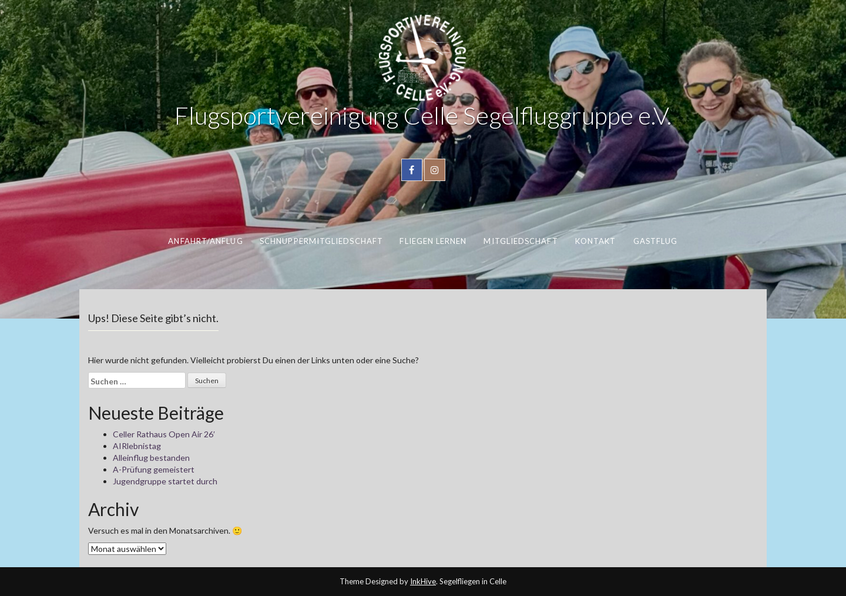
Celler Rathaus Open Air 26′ (164, 434)
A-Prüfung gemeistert (153, 469)
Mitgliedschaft (521, 241)
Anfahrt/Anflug (205, 241)
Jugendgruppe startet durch (165, 481)
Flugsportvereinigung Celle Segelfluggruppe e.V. (423, 115)
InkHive (423, 581)
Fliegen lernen (433, 241)
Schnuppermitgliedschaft (321, 241)
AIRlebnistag (137, 446)
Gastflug (655, 241)
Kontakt (595, 241)
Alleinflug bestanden (151, 458)
